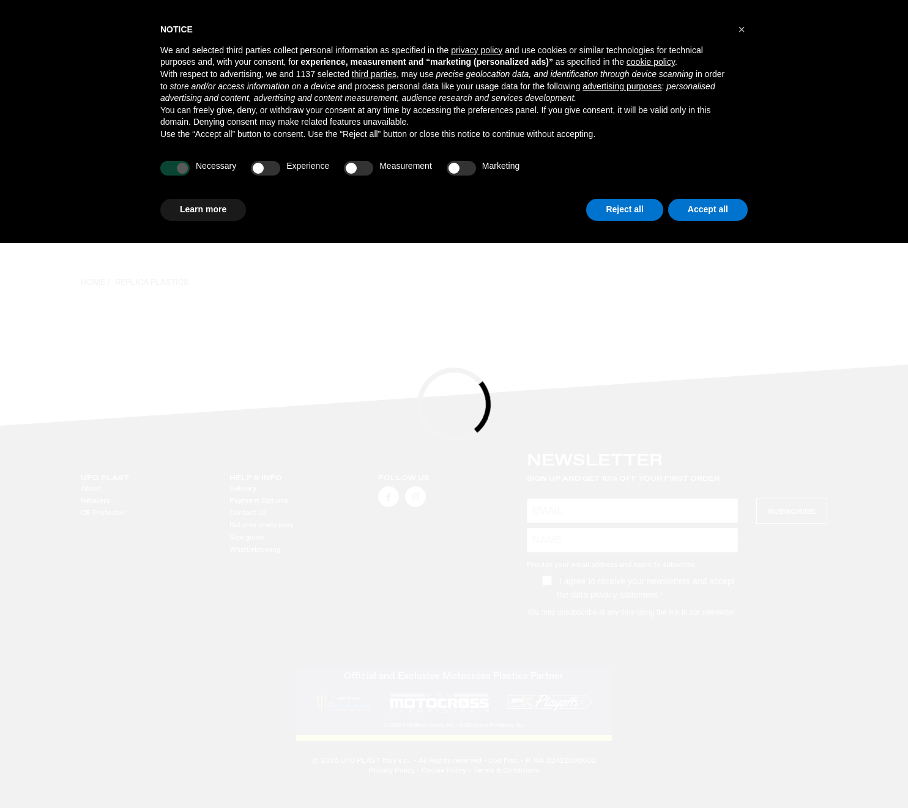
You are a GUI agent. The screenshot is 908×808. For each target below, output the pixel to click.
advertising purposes (621, 86)
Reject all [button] (624, 209)
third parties (374, 74)
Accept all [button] (708, 209)
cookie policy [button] (651, 62)
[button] (741, 29)
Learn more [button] (203, 209)
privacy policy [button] (476, 50)
